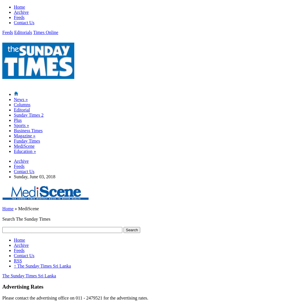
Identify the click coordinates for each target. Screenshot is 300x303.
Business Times (28, 130)
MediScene (24, 146)
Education (25, 151)
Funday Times (27, 141)
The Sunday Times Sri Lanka (42, 266)
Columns (22, 104)
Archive (21, 12)
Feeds (19, 17)
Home (19, 7)
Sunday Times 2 (28, 115)
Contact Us (24, 22)
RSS (18, 260)
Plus (18, 120)
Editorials (23, 32)
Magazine (24, 135)
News (21, 99)
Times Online (45, 32)
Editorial (22, 109)
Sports (21, 125)
